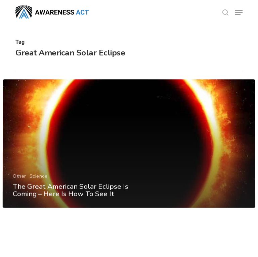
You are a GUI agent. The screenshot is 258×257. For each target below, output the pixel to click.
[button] (239, 12)
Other (19, 181)
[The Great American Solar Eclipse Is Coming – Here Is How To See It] (128, 149)
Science (38, 181)
